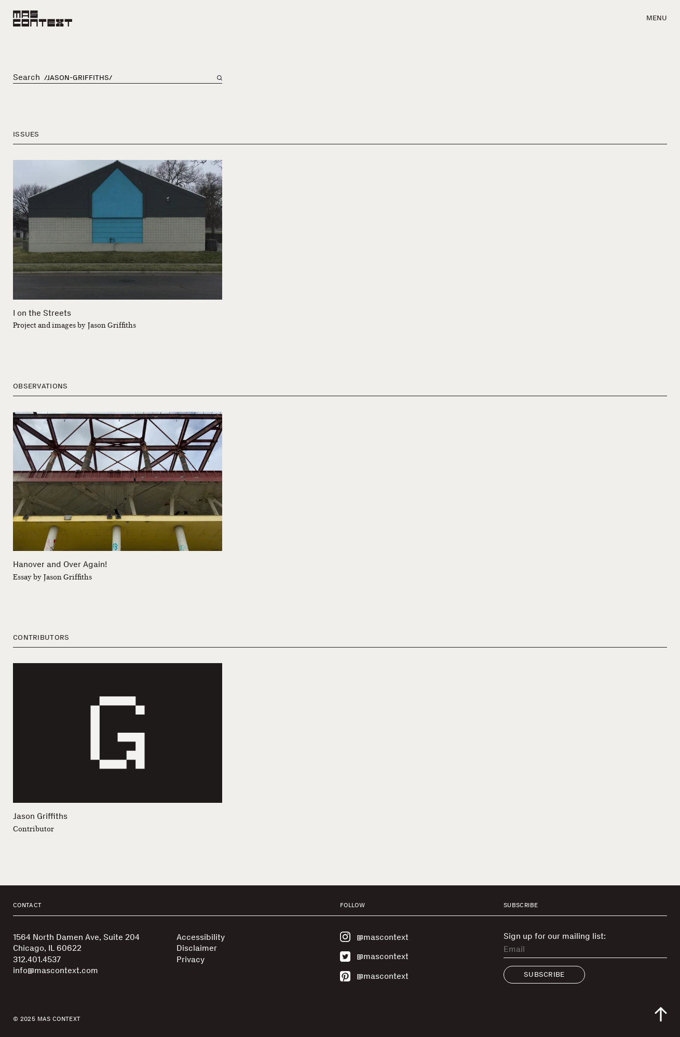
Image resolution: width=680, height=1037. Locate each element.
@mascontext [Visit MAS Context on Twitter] (374, 956)
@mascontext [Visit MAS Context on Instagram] (374, 937)
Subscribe (544, 974)
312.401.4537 (37, 959)
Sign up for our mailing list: (555, 936)
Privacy (190, 959)
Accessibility (200, 937)
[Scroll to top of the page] (660, 1014)
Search (26, 77)
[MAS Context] (42, 18)
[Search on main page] (219, 78)
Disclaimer (196, 948)
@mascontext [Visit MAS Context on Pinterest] (374, 976)
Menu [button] (656, 18)
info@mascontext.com (55, 970)
